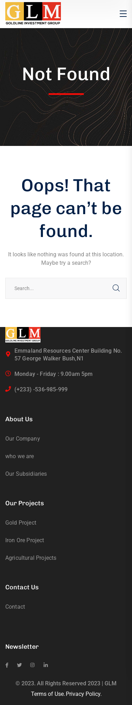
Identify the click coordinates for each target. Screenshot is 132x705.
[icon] (6, 665)
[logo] (33, 13)
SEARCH (116, 288)
